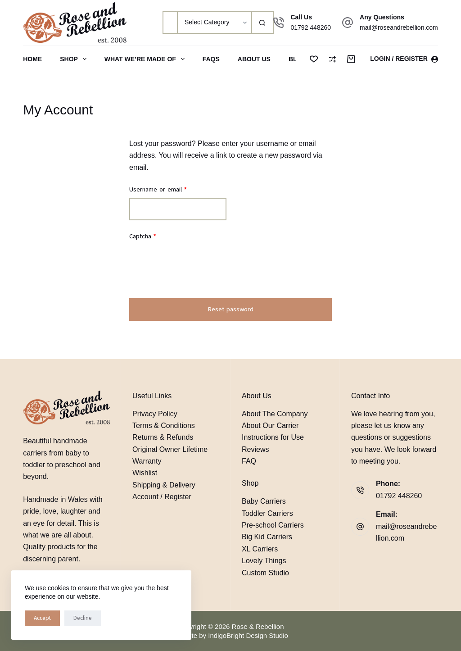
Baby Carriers (264, 501)
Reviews (255, 449)
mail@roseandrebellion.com (399, 27)
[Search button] (262, 22)
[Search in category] (214, 22)
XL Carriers (260, 549)
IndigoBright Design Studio (248, 635)
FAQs (211, 59)
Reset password (230, 309)
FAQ (249, 461)
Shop (75, 59)
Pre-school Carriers (273, 525)
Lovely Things (264, 561)
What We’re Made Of (146, 59)
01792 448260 (311, 27)
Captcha (142, 236)
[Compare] (332, 59)
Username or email (170, 189)
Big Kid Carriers (267, 537)
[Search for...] (170, 22)
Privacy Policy (154, 414)
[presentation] (197, 269)
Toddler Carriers (267, 513)
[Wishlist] (314, 59)
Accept (42, 618)
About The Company (274, 414)
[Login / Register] (404, 59)
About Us (254, 59)
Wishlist (144, 473)
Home (32, 59)
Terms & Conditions (163, 425)
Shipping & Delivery (163, 485)
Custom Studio (265, 573)
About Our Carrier (270, 425)
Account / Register (161, 497)
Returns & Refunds (162, 437)
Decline (82, 618)
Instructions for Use (273, 437)
